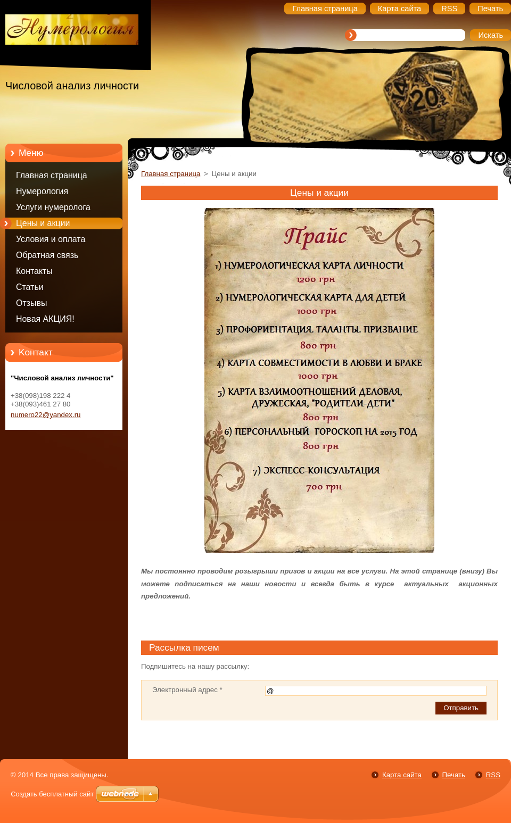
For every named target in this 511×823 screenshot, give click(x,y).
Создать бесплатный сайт (52, 794)
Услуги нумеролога (53, 207)
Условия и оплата (50, 239)
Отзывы (31, 302)
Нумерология (42, 191)
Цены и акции (43, 223)
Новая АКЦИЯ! (45, 318)
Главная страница (51, 175)
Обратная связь (47, 255)
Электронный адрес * (187, 690)
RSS (493, 775)
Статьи (30, 287)
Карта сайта (402, 775)
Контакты (34, 271)
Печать (453, 775)
